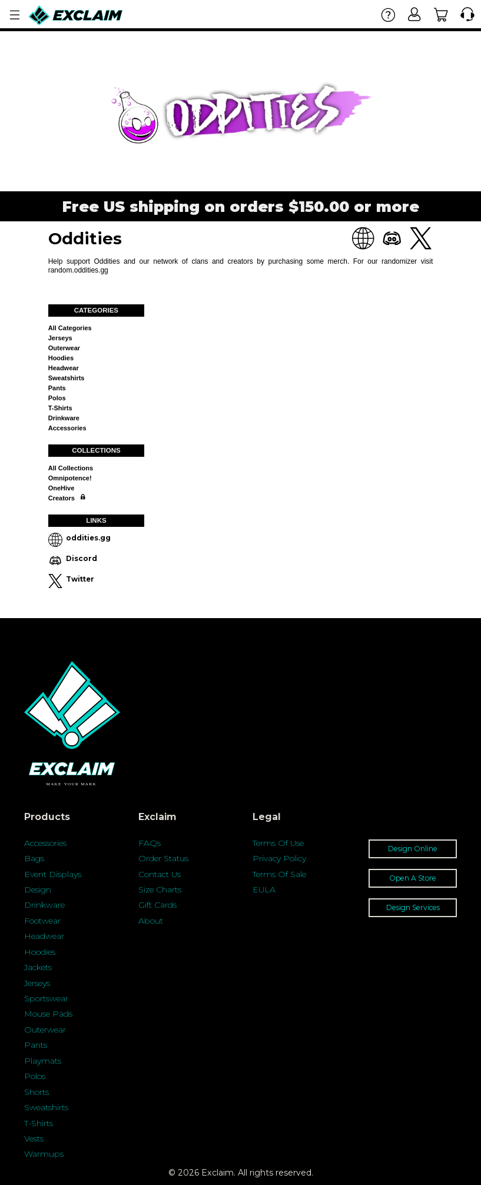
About (150, 920)
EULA (264, 889)
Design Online (412, 848)
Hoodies (61, 357)
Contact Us (159, 874)
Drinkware (63, 417)
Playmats (42, 1060)
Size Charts (159, 889)
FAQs (149, 843)
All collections (70, 468)
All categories (70, 327)
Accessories (67, 427)
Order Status (163, 858)
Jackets (38, 967)
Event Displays (52, 874)
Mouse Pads (48, 1013)
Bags (34, 858)
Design (37, 889)
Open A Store (412, 878)
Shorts (36, 1092)
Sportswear (46, 998)
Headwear (63, 367)
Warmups (44, 1154)
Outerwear (64, 347)
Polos (57, 397)
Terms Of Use (278, 843)
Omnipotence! (70, 478)
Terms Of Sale (279, 874)
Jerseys (60, 337)
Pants (57, 387)
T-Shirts (38, 1123)
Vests (34, 1138)
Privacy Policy (279, 858)
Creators (61, 498)
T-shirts (60, 407)
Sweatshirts (66, 377)
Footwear (42, 920)
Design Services (413, 907)
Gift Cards (157, 904)
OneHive (61, 488)
